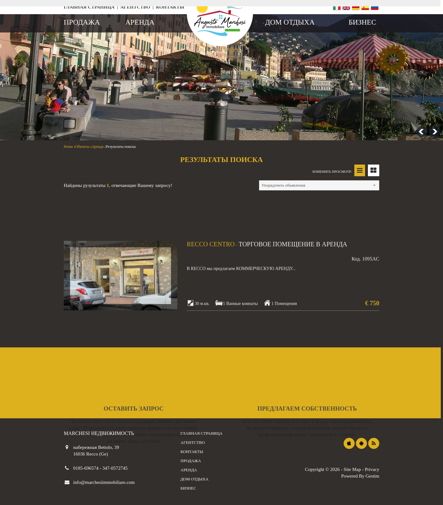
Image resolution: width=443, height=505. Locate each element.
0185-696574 (86, 468)
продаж (81, 81)
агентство (135, 6)
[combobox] (186, 102)
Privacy (372, 469)
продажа (82, 22)
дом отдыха (290, 22)
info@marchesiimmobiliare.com (104, 482)
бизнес (362, 22)
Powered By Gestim (360, 476)
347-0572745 (115, 468)
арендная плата (131, 81)
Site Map (352, 469)
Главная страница (89, 6)
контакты (170, 6)
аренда (139, 22)
